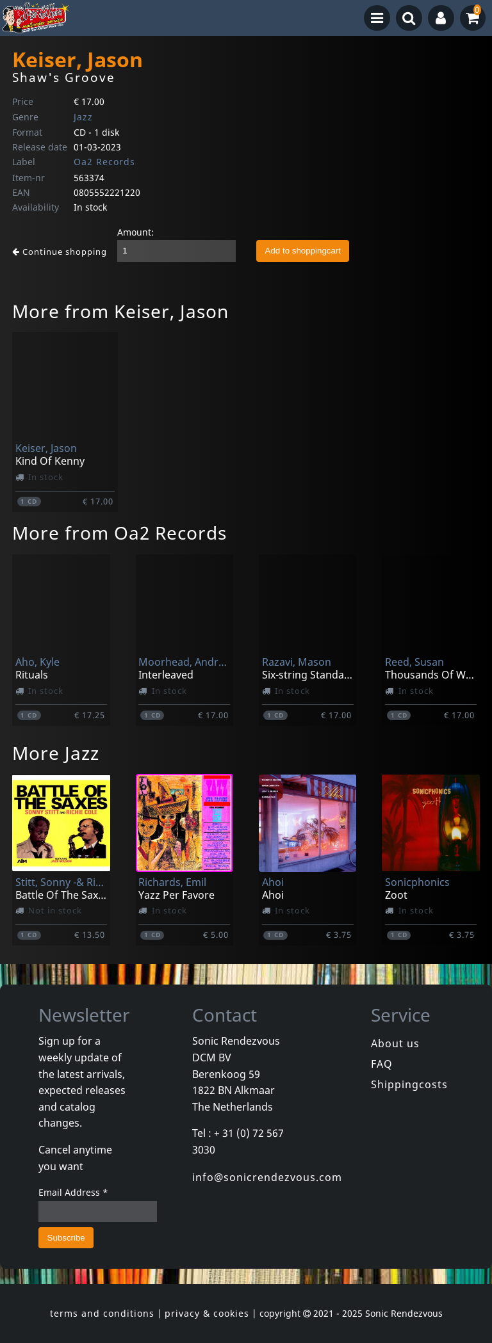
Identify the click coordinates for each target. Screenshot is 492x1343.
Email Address (73, 1192)
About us (395, 1043)
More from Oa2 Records (119, 532)
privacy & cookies (207, 1313)
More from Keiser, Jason (120, 311)
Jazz (83, 117)
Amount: (135, 232)
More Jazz (55, 753)
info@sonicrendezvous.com (267, 1177)
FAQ (382, 1064)
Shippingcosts (409, 1084)
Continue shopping (59, 251)
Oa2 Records (104, 162)
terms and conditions (102, 1313)
